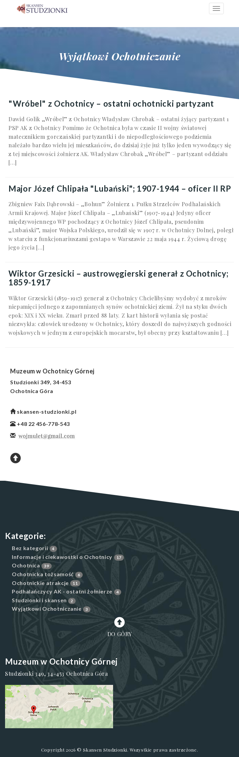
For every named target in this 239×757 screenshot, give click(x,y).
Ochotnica (26, 565)
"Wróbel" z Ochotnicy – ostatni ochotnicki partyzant (111, 103)
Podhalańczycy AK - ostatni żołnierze (62, 591)
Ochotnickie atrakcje (40, 583)
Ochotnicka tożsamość (43, 574)
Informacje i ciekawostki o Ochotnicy (62, 557)
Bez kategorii (30, 548)
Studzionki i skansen (39, 600)
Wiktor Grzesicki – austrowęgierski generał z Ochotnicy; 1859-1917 (118, 277)
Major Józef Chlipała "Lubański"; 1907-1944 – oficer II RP (119, 188)
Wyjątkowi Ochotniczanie (47, 608)
